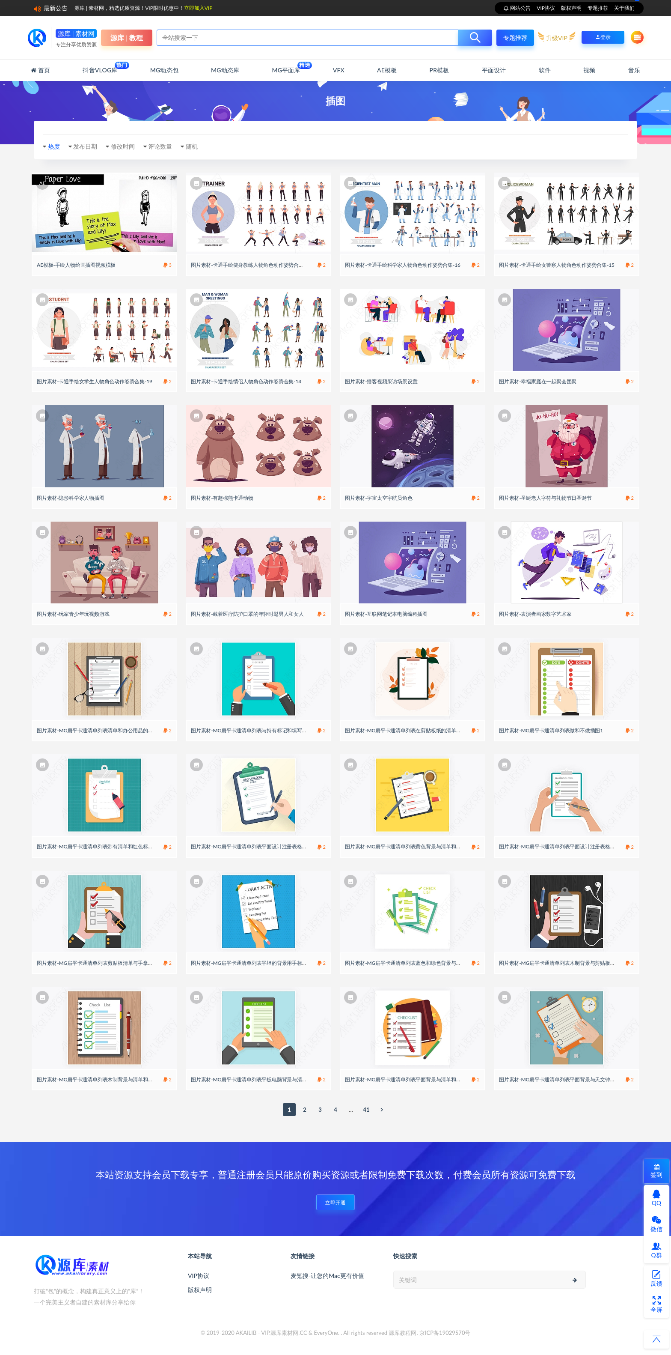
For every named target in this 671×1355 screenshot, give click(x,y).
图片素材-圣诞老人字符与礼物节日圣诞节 (545, 498)
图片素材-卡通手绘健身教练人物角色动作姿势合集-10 (251, 265)
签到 (656, 1171)
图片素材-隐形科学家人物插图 (70, 498)
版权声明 (571, 8)
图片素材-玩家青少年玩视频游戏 (73, 614)
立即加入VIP (198, 8)
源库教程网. (403, 1332)
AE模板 (387, 70)
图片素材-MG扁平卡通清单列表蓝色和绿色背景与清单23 (408, 963)
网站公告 (520, 8)
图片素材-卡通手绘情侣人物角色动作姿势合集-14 (246, 381)
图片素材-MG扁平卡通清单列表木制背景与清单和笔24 (98, 1079)
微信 (656, 1224)
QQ (656, 1197)
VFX (338, 70)
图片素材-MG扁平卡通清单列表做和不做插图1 (551, 730)
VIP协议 (546, 8)
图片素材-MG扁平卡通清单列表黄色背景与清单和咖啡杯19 (411, 846)
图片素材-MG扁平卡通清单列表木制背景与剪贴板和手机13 (565, 963)
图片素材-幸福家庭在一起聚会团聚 (537, 381)
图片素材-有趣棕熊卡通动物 (222, 498)
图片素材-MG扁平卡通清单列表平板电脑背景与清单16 (252, 1079)
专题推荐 (598, 8)
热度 (54, 146)
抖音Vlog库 (100, 68)
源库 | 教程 (126, 37)
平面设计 (494, 70)
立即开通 (335, 1202)
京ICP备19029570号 (445, 1332)
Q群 (656, 1250)
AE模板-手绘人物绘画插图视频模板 (76, 265)
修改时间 (123, 146)
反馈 (656, 1278)
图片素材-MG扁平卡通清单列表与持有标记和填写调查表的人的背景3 (268, 730)
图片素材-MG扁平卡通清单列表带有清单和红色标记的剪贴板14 (108, 846)
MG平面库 (286, 68)
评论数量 (160, 146)
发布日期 (85, 146)
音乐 (634, 70)
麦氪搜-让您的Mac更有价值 (327, 1275)
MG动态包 (164, 70)
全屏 (656, 1304)
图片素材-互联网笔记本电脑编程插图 (386, 614)
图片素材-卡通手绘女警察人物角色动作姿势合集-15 (557, 265)
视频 (589, 70)
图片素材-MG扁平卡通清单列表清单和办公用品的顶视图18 (103, 730)
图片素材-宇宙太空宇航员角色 (379, 498)
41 (366, 1109)
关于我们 (624, 8)
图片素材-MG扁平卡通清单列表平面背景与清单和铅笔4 (407, 1079)
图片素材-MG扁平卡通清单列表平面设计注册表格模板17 (254, 846)
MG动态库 (225, 70)
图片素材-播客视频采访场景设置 (381, 381)
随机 (192, 146)
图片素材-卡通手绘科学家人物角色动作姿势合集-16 (402, 265)
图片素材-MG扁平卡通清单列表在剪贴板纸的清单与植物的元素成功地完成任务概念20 (441, 730)
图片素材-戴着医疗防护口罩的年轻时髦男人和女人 (247, 614)
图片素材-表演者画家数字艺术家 (535, 614)
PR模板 (439, 70)
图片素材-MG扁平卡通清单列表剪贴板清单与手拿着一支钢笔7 (106, 963)
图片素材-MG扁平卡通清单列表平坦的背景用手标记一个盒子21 (262, 963)
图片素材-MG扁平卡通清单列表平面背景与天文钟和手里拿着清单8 (573, 1079)
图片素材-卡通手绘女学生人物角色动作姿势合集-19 (94, 381)
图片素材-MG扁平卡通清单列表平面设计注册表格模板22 (562, 846)
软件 (545, 70)
